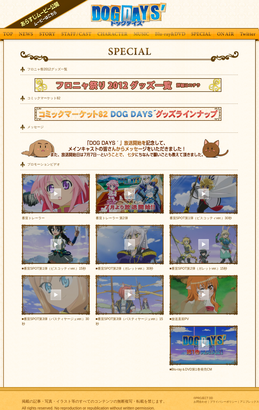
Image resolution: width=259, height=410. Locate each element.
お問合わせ (200, 401)
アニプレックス (249, 401)
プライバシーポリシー (223, 401)
